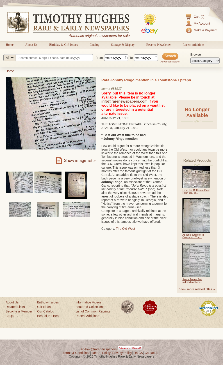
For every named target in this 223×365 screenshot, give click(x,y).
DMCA (138, 353)
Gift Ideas (44, 307)
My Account (202, 23)
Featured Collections (89, 307)
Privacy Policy (122, 353)
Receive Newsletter (158, 44)
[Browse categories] (205, 60)
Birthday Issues (48, 302)
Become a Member (19, 311)
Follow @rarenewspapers (99, 349)
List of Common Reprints (92, 311)
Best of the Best (48, 316)
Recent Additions (193, 44)
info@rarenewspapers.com (124, 101)
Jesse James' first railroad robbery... (192, 280)
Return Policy (101, 353)
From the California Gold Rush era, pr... (195, 191)
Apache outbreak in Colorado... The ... (193, 236)
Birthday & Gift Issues (63, 44)
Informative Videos (88, 302)
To (131, 58)
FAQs (10, 316)
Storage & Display (122, 44)
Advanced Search (170, 61)
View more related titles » (197, 289)
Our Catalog (45, 311)
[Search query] (48, 57)
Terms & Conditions (76, 353)
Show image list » (80, 160)
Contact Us (152, 353)
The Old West (125, 228)
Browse (195, 54)
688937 (116, 88)
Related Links (15, 307)
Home (10, 44)
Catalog (94, 44)
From (99, 58)
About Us (31, 44)
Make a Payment (205, 30)
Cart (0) (199, 16)
